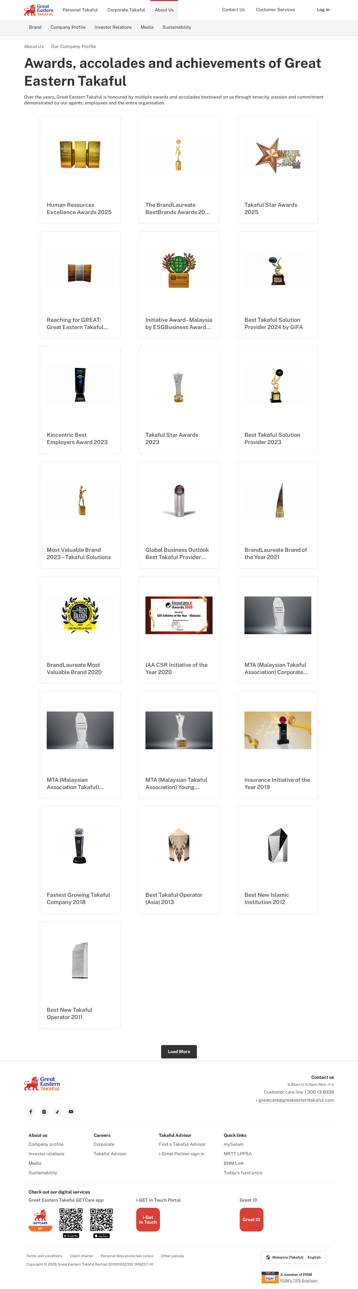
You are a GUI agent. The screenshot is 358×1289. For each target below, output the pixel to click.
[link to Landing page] (42, 1091)
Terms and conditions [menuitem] (44, 1256)
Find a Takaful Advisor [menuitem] (182, 1144)
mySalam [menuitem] (234, 1144)
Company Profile (68, 27)
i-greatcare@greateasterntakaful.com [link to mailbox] (295, 1100)
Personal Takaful (80, 10)
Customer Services (275, 9)
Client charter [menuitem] (81, 1256)
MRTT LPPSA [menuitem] (238, 1153)
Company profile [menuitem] (46, 1144)
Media (147, 27)
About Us (164, 10)
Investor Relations (113, 27)
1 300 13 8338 (319, 1092)
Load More (179, 1051)
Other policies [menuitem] (172, 1256)
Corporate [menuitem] (104, 1144)
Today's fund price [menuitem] (243, 1172)
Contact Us (233, 9)
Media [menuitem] (35, 1163)
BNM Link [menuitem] (234, 1163)
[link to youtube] (71, 1111)
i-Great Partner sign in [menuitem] (181, 1153)
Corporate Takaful (126, 10)
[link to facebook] (30, 1111)
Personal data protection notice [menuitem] (127, 1256)
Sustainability (176, 27)
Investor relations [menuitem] (46, 1153)
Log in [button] (318, 10)
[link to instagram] (44, 1111)
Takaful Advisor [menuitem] (110, 1153)
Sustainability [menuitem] (43, 1172)
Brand (35, 27)
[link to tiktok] (57, 1111)
